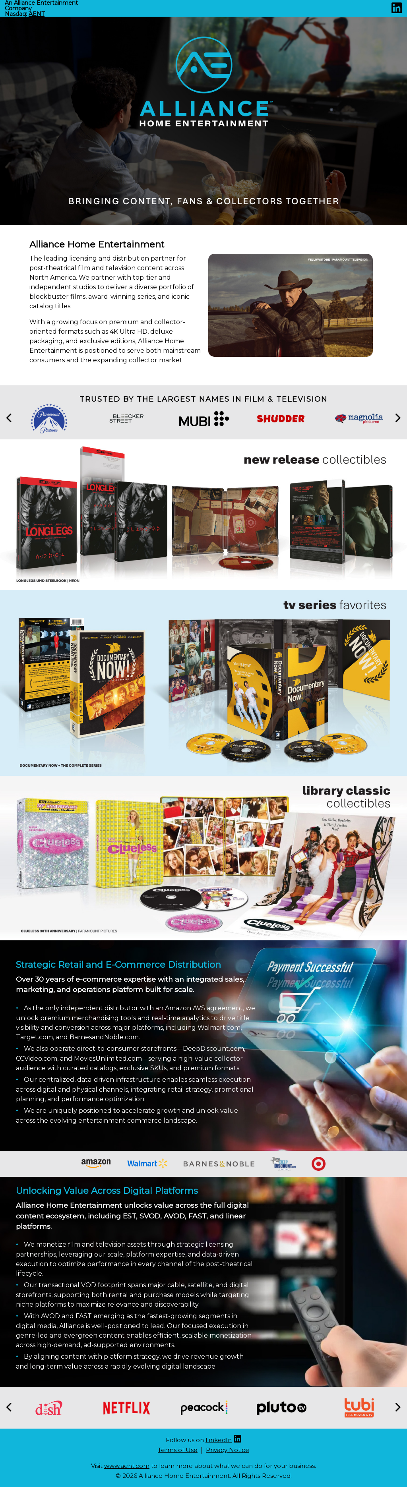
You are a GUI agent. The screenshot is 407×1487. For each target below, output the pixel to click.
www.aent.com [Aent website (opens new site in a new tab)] (126, 1466)
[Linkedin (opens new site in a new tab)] (396, 10)
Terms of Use (178, 1450)
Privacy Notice (227, 1450)
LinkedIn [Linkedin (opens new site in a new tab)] (218, 1440)
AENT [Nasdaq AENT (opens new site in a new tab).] (37, 13)
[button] (9, 418)
